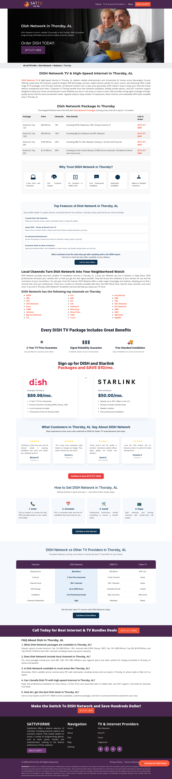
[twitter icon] (100, 749)
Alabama (57, 65)
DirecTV (101, 733)
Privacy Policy (116, 762)
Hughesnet (102, 742)
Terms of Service (132, 762)
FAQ (69, 737)
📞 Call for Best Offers (86, 262)
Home (98, 4)
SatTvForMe (33, 762)
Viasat (100, 737)
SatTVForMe (30, 65)
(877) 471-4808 (33, 50)
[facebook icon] (106, 749)
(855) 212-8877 (142, 4)
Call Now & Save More (86, 615)
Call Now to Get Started (85, 531)
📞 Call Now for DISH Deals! (154, 763)
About (70, 733)
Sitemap (71, 747)
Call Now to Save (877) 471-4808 (86, 476)
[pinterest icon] (119, 749)
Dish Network (45, 65)
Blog (130, 4)
